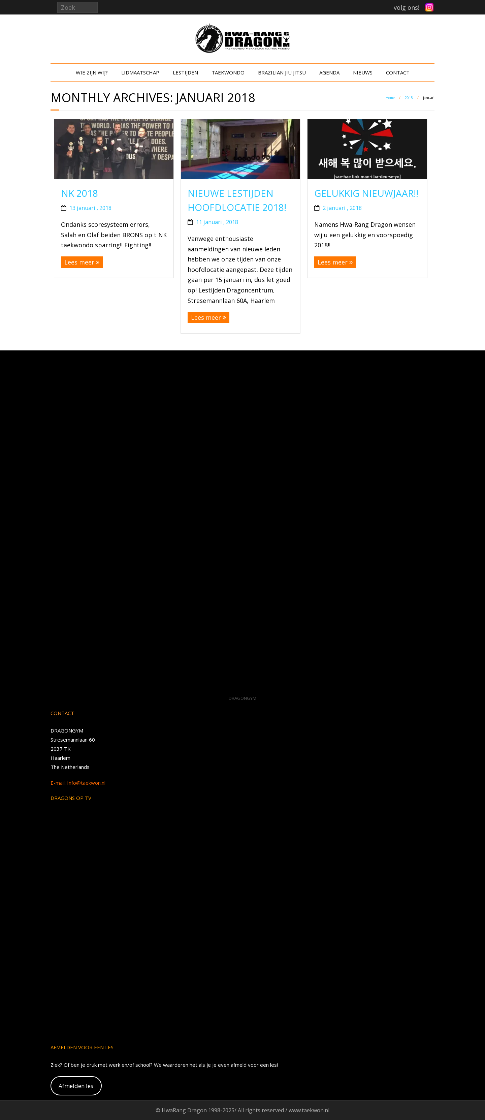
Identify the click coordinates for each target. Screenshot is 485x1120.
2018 (409, 97)
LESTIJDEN (185, 72)
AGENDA (329, 72)
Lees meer (79, 262)
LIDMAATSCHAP (140, 72)
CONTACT (398, 72)
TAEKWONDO (228, 72)
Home (390, 97)
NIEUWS (363, 72)
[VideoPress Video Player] (242, 523)
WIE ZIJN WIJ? (92, 72)
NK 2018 (79, 193)
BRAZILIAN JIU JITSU (282, 72)
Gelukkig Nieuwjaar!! (366, 193)
